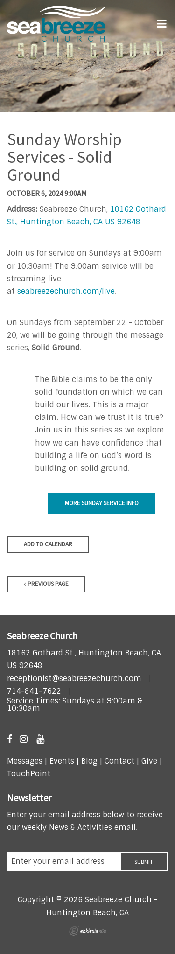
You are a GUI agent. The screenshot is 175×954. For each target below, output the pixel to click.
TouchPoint (28, 774)
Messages (24, 761)
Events (61, 761)
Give (149, 761)
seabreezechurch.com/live (66, 291)
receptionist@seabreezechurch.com (74, 678)
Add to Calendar (48, 544)
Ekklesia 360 (87, 931)
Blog (89, 761)
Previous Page (46, 584)
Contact (118, 761)
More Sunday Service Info (102, 503)
